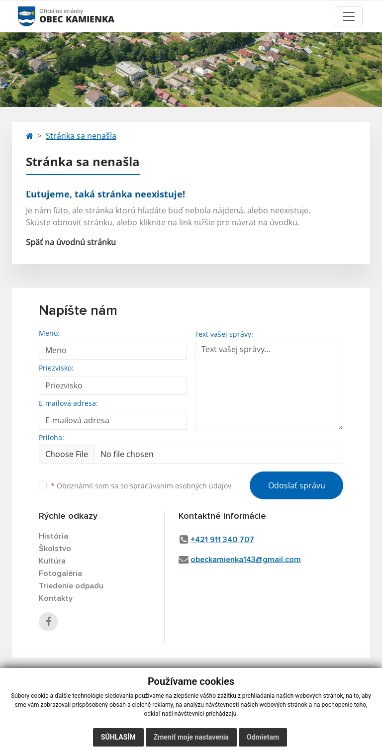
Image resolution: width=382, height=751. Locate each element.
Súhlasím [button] (118, 737)
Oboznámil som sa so (141, 485)
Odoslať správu (296, 485)
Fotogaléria (60, 573)
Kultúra (52, 561)
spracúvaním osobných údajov (180, 485)
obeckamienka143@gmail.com (246, 559)
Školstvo (55, 549)
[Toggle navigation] (349, 16)
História (53, 536)
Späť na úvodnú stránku (71, 242)
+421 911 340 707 (222, 540)
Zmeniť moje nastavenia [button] (191, 737)
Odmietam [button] (263, 737)
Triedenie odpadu (71, 586)
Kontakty (56, 598)
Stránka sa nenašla (81, 135)
